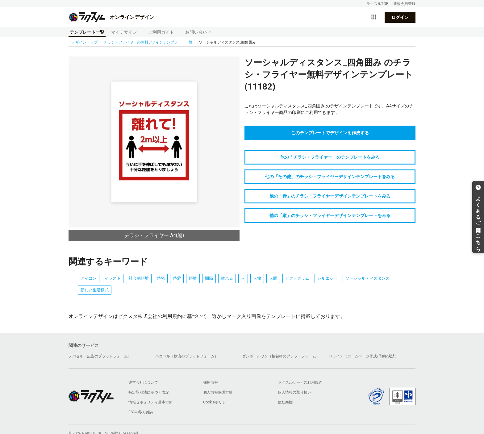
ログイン (400, 17)
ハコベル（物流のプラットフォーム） (186, 356)
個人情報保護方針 (218, 392)
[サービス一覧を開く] (374, 17)
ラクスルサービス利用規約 (300, 382)
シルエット (327, 278)
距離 (193, 278)
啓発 (161, 278)
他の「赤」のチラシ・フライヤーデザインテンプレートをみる (329, 196)
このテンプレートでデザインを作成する (330, 132)
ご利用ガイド (161, 32)
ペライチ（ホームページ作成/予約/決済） (363, 356)
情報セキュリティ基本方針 (150, 402)
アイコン (89, 278)
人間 (273, 278)
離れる (227, 278)
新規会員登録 (404, 4)
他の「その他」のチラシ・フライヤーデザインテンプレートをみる (330, 176)
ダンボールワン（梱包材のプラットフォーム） (281, 356)
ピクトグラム (297, 278)
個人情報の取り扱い (294, 392)
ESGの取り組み (141, 412)
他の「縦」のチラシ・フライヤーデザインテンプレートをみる (329, 215)
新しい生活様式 (95, 290)
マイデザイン (124, 32)
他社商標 (285, 402)
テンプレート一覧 (87, 32)
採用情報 (210, 382)
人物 (257, 278)
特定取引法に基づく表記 (148, 392)
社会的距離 (139, 278)
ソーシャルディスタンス (367, 278)
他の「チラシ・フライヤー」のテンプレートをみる (330, 157)
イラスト (113, 278)
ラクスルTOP (377, 4)
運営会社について (143, 382)
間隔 (209, 278)
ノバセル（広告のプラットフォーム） (100, 356)
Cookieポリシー (216, 402)
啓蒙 (177, 278)
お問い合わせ (198, 32)
